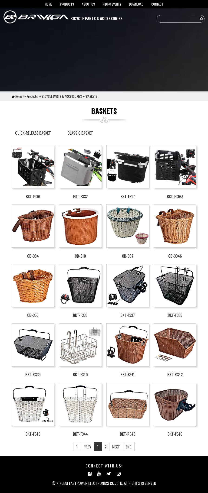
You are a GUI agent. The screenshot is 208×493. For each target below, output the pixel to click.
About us (88, 4)
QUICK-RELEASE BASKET (33, 133)
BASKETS (91, 96)
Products (67, 4)
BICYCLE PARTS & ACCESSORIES (96, 18)
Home (18, 96)
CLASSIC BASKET (80, 133)
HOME (48, 4)
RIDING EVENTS (112, 4)
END (129, 447)
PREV (87, 447)
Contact (157, 4)
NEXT (116, 447)
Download (136, 4)
